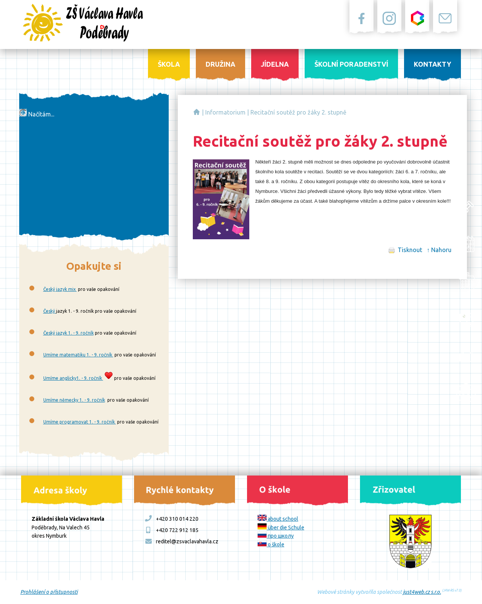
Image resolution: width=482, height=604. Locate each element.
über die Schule (281, 527)
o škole (271, 544)
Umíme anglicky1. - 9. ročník (73, 378)
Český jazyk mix (60, 289)
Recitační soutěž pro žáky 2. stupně (298, 112)
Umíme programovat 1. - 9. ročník (79, 421)
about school (278, 519)
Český (49, 311)
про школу (276, 536)
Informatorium (225, 112)
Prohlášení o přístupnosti (49, 592)
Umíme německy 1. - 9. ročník (74, 400)
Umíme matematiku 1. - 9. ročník (78, 354)
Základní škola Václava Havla (196, 112)
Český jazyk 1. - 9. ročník (68, 332)
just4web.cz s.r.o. (422, 592)
